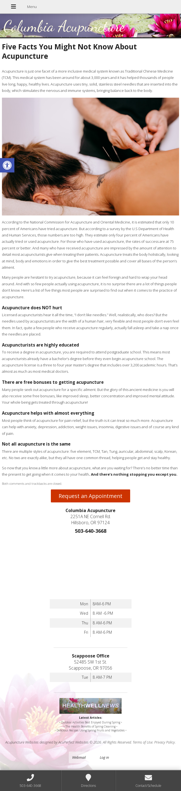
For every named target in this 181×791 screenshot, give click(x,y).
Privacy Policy (164, 742)
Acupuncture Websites (22, 742)
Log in (104, 757)
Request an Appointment (90, 496)
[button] (7, 165)
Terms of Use (143, 742)
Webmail (79, 757)
